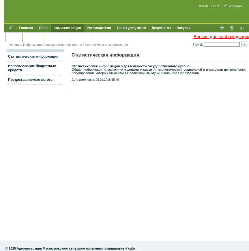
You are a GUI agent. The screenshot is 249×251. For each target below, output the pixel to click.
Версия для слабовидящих (221, 36)
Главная (26, 28)
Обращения (57, 37)
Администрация (67, 28)
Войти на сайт (209, 6)
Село (43, 28)
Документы (161, 28)
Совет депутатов (131, 28)
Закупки (184, 28)
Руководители (99, 28)
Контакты (81, 37)
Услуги (14, 37)
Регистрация (233, 6)
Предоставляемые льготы (30, 80)
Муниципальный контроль (118, 37)
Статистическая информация (106, 44)
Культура (33, 37)
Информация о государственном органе (52, 44)
